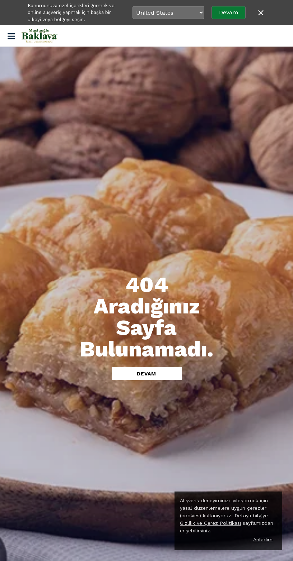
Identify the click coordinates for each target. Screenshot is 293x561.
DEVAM (146, 374)
